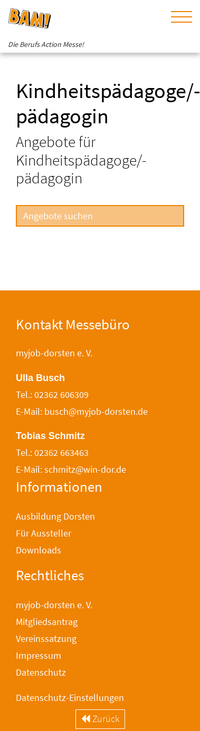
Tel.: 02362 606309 (52, 394)
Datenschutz (41, 672)
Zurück (100, 719)
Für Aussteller (43, 533)
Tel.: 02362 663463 (52, 452)
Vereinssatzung (46, 638)
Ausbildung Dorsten (55, 516)
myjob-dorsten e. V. (54, 605)
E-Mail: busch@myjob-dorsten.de (82, 411)
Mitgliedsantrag (47, 622)
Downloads (38, 550)
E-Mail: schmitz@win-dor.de (71, 469)
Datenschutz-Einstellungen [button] (70, 697)
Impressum (38, 655)
